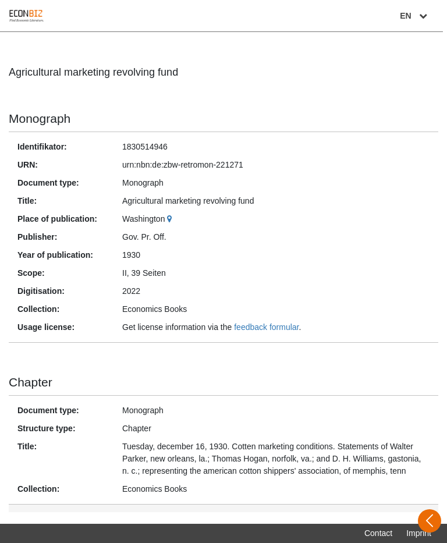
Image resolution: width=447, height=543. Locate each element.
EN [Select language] (419, 15)
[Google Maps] (171, 218)
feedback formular (266, 327)
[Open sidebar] (429, 521)
